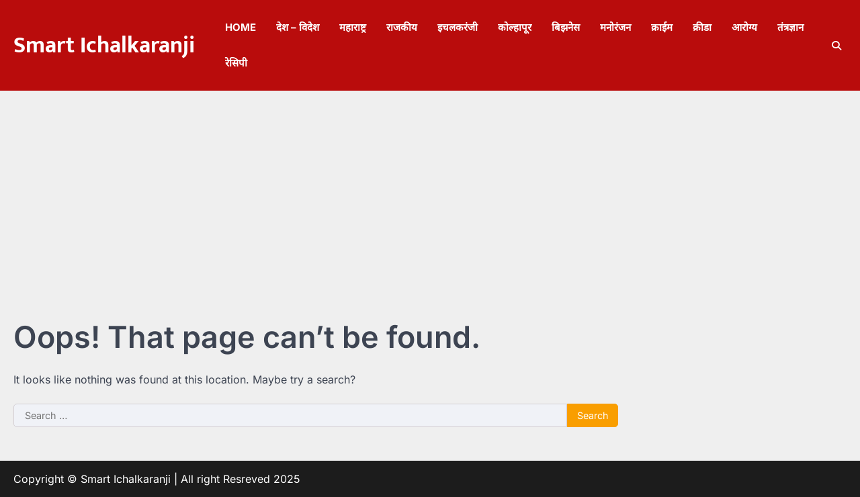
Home (240, 27)
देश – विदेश (297, 27)
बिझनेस (566, 27)
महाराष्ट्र (352, 27)
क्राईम (662, 27)
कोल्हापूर (514, 27)
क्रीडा (702, 27)
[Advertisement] (430, 191)
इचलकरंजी (457, 27)
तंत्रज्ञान (790, 27)
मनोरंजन (615, 27)
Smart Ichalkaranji (104, 45)
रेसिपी (236, 62)
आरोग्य (744, 27)
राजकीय (401, 27)
